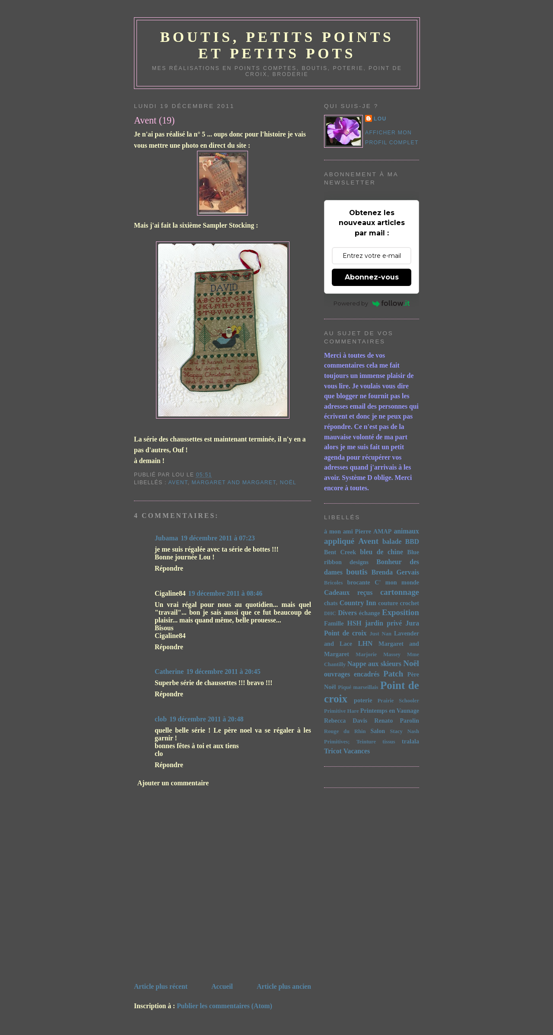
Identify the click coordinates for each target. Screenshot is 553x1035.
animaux (406, 531)
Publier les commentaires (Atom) (224, 1006)
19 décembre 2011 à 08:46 (225, 593)
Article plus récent (161, 986)
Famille (334, 623)
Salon (377, 730)
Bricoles (333, 583)
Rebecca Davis (345, 720)
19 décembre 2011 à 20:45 (223, 671)
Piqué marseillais (358, 687)
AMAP (382, 531)
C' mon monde (397, 582)
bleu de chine (381, 552)
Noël (288, 482)
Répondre (169, 568)
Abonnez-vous (372, 277)
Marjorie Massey (378, 654)
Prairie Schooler (398, 701)
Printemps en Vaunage (389, 710)
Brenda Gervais (395, 572)
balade (392, 541)
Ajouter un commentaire (173, 783)
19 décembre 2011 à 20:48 (206, 719)
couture (388, 603)
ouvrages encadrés (351, 674)
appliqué (339, 541)
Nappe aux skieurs (374, 663)
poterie (363, 700)
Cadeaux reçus (348, 592)
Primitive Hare (341, 711)
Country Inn (358, 602)
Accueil (222, 986)
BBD (412, 541)
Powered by (372, 303)
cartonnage (399, 592)
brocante (358, 582)
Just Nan (380, 634)
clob (161, 719)
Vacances (356, 751)
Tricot (333, 751)
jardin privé (383, 623)
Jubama (166, 538)
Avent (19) (154, 120)
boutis (356, 571)
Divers (347, 612)
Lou (380, 119)
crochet (410, 603)
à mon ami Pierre (347, 531)
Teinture (366, 742)
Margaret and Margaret (234, 482)
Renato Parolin (396, 720)
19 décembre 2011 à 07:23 (218, 538)
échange (369, 613)
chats (330, 603)
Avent (178, 482)
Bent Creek (340, 552)
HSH (354, 623)
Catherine (169, 671)
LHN (365, 643)
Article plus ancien (284, 986)
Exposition (400, 612)
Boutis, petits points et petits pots (277, 45)
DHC (330, 613)
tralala (410, 741)
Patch (393, 673)
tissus (388, 742)
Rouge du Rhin (345, 731)
